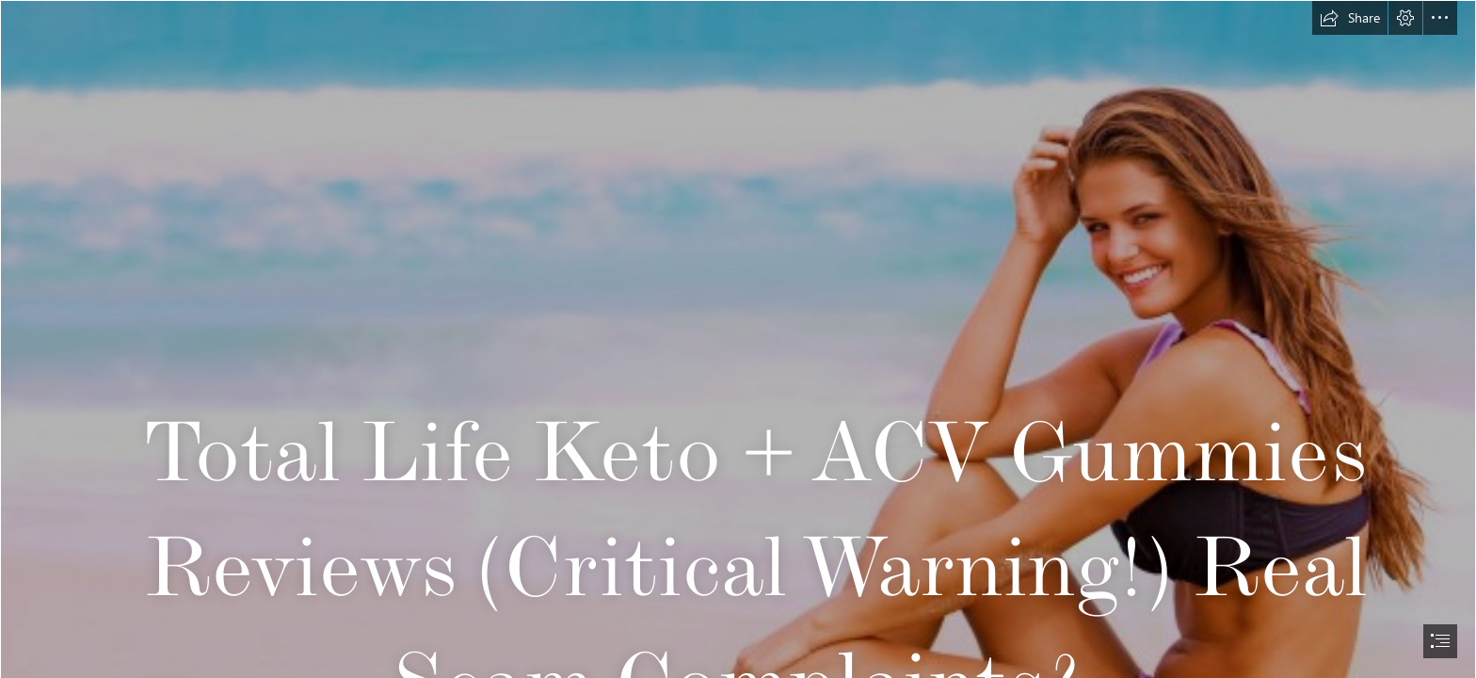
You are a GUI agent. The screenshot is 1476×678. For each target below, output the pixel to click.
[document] (738, 339)
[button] (1350, 18)
